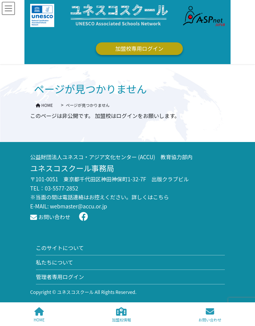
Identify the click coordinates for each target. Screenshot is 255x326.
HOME (39, 314)
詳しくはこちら (150, 197)
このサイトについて (60, 248)
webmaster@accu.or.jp (78, 206)
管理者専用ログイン (60, 277)
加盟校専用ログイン (139, 48)
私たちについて (54, 262)
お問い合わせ (50, 217)
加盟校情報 (121, 314)
